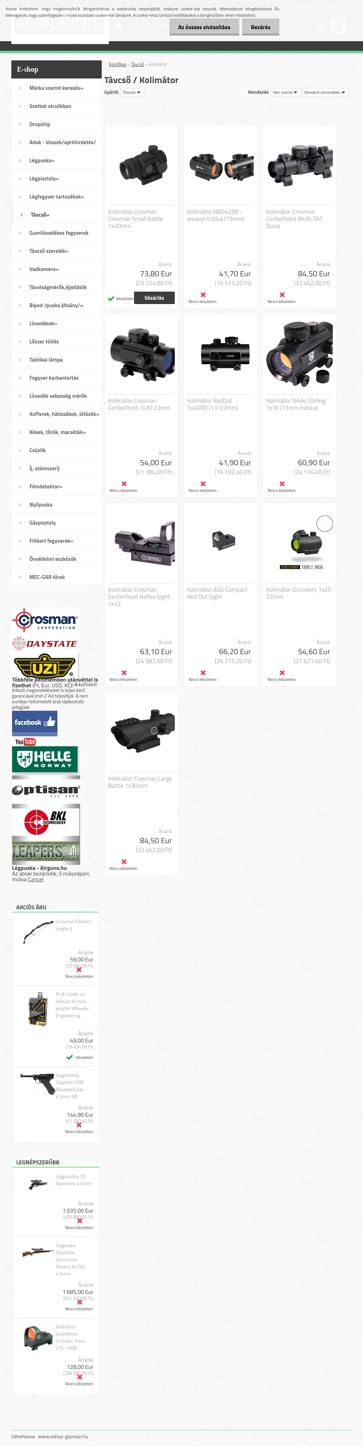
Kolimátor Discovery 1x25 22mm (298, 593)
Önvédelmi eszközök (52, 559)
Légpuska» (42, 160)
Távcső (137, 64)
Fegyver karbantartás (54, 378)
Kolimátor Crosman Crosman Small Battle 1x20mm (135, 218)
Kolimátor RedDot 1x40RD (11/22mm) (212, 404)
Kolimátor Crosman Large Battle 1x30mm (140, 782)
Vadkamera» (44, 269)
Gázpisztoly (42, 523)
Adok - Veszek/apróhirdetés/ (62, 142)
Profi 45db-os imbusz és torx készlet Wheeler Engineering (72, 1005)
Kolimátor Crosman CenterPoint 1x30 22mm (139, 404)
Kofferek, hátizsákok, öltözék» (64, 414)
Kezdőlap (118, 64)
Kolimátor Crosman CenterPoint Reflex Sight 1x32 (139, 596)
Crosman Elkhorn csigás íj (73, 925)
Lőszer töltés (44, 341)
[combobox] (286, 92)
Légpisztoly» (44, 178)
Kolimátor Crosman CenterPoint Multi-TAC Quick (294, 218)
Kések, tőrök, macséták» (57, 432)
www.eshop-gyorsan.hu (63, 1436)
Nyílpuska (40, 504)
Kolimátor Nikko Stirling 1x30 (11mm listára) (295, 404)
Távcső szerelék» (48, 251)
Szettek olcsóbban (50, 106)
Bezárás (260, 27)
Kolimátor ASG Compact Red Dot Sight (217, 593)
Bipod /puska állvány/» (56, 305)
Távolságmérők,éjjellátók (58, 287)
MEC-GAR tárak (47, 577)
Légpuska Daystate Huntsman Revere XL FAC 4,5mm (70, 1259)
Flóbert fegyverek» (51, 541)
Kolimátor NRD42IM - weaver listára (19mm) (215, 215)
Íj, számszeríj (44, 468)
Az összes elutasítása (204, 27)
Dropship (39, 124)
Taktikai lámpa (46, 360)
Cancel (36, 879)
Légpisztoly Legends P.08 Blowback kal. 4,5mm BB (70, 1086)
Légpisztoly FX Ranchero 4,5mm (73, 1180)
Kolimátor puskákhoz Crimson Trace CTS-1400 (70, 1337)
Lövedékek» (43, 323)
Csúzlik (37, 450)
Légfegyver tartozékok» (56, 197)
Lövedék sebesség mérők (58, 396)
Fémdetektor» (45, 486)
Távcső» (40, 215)
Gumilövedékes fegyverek (59, 233)
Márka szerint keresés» (56, 88)
